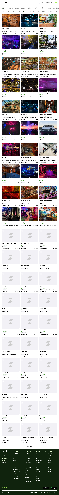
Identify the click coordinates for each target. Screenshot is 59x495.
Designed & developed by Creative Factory (49, 492)
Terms (9, 492)
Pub (33, 11)
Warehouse (44, 11)
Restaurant (38, 11)
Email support (14, 492)
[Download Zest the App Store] (46, 488)
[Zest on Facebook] (2, 487)
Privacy (5, 492)
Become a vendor (49, 2)
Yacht (56, 11)
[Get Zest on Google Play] (54, 488)
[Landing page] (5, 2)
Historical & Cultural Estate (11, 11)
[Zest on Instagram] (4, 487)
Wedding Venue (50, 11)
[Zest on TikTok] (6, 487)
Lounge (19, 11)
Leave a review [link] (17, 33)
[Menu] (55, 2)
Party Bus (29, 11)
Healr (3, 462)
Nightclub (24, 11)
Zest (5, 462)
